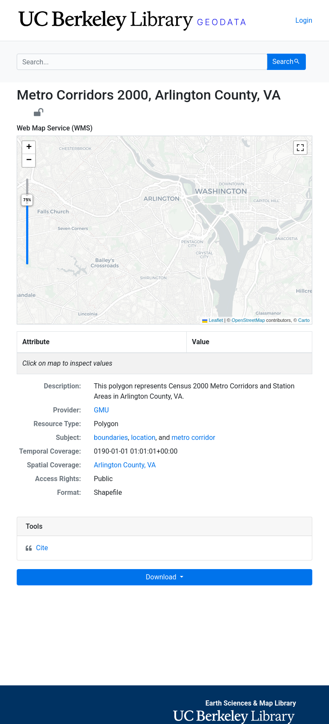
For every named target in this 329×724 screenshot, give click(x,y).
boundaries (111, 437)
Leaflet (212, 320)
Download (162, 577)
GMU (101, 410)
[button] (28, 147)
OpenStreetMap (248, 320)
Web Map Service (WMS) (55, 128)
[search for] (142, 62)
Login (304, 20)
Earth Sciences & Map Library (250, 703)
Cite (42, 548)
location (143, 437)
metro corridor (193, 437)
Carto (304, 320)
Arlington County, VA (125, 465)
